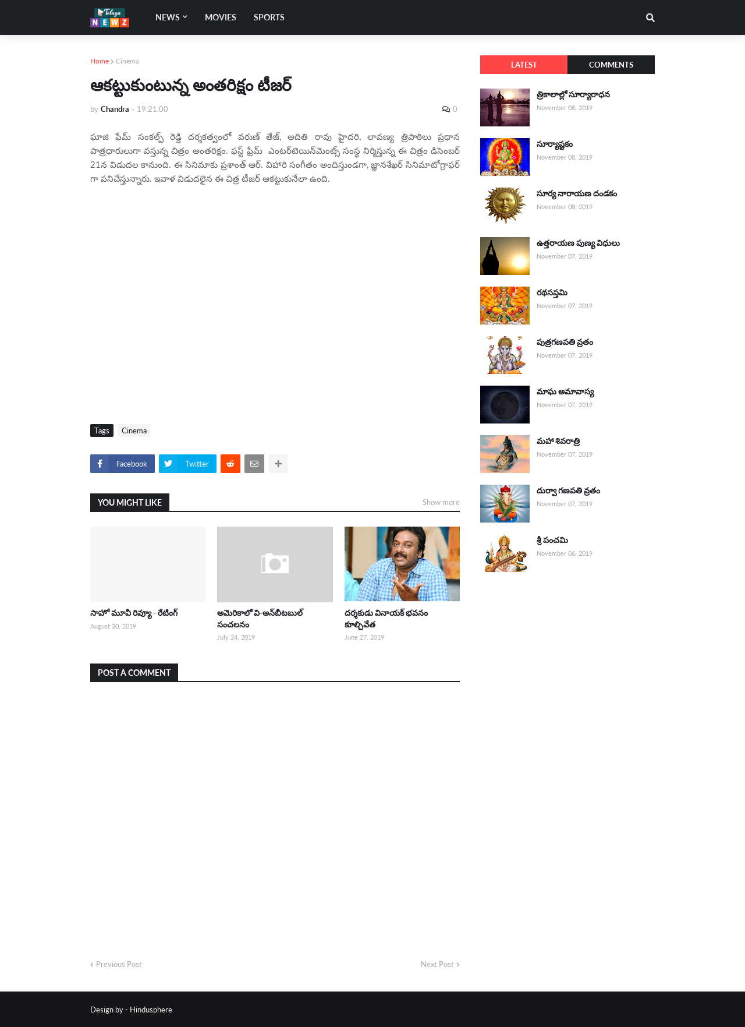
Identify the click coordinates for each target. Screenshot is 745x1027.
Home (99, 61)
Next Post (437, 964)
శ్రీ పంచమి (552, 540)
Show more (441, 502)
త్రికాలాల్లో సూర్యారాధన (573, 94)
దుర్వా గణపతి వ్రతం (568, 490)
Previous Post (119, 964)
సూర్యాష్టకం (555, 144)
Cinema (127, 61)
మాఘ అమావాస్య (565, 391)
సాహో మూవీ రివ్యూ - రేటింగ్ (134, 612)
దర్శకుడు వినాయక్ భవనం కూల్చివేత (386, 618)
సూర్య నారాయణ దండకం (577, 193)
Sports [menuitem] (269, 17)
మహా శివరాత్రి (558, 441)
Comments (611, 64)
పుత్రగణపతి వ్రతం (565, 342)
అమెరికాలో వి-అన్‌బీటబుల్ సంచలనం (260, 618)
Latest (524, 64)
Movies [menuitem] (220, 17)
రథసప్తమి (552, 292)
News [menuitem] (167, 17)
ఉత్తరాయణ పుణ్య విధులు (578, 243)
